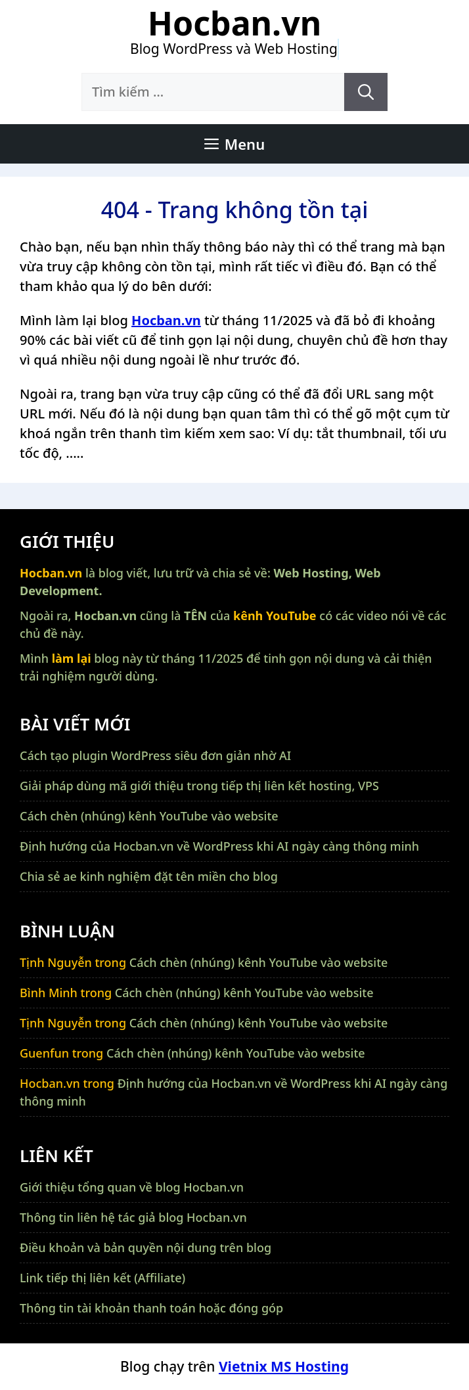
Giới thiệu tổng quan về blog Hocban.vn (132, 1187)
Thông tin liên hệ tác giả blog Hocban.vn (133, 1217)
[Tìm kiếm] (366, 92)
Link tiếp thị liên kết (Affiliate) (102, 1278)
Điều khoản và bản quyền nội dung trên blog (145, 1247)
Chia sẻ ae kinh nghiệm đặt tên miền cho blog (149, 876)
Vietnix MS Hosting (284, 1366)
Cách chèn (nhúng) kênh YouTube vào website (149, 816)
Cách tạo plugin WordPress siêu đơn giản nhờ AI (155, 755)
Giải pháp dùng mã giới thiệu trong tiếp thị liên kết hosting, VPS (199, 786)
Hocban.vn (234, 23)
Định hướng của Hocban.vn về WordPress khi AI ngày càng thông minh (219, 846)
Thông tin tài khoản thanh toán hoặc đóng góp (151, 1308)
